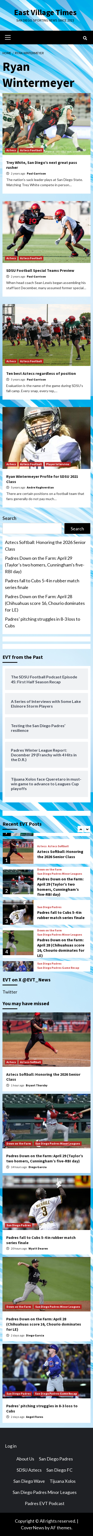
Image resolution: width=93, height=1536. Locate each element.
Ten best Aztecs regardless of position (41, 373)
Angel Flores (34, 1417)
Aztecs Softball (58, 846)
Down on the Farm (49, 869)
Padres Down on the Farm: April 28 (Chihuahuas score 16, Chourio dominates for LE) (45, 603)
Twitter (9, 992)
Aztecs (11, 150)
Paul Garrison (36, 173)
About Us (25, 1458)
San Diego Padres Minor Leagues (59, 873)
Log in (11, 1446)
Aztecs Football (31, 150)
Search (9, 518)
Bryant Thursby (36, 1085)
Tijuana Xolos (63, 1481)
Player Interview (57, 464)
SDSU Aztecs (29, 1470)
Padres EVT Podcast (44, 1503)
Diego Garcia (38, 1167)
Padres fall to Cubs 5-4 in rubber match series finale (42, 584)
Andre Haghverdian (40, 487)
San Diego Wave (29, 1481)
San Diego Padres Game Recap (58, 967)
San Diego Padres (49, 907)
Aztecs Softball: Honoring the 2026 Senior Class (45, 545)
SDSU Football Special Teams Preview (40, 270)
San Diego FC (59, 1470)
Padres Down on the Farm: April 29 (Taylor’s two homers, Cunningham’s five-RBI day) (44, 564)
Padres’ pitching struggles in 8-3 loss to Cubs (42, 622)
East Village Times (45, 12)
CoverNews (32, 1527)
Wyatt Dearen (38, 1248)
